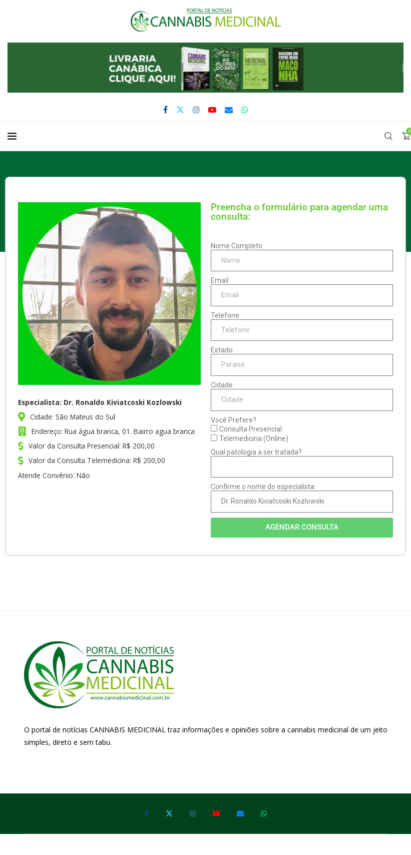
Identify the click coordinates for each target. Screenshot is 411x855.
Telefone (225, 315)
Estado (222, 350)
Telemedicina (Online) (253, 439)
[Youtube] (212, 110)
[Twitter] (180, 110)
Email (219, 280)
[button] (205, 68)
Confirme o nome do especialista (262, 487)
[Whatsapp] (244, 110)
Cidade (222, 385)
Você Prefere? (233, 420)
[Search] (388, 136)
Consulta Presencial (250, 429)
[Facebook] (165, 110)
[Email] (229, 110)
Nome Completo (236, 246)
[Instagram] (196, 110)
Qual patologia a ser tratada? (256, 452)
